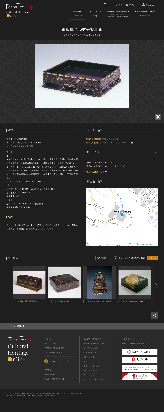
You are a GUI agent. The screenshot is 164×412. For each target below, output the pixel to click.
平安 (16, 146)
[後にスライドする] (155, 285)
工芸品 (9, 146)
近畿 (23, 146)
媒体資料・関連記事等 (92, 339)
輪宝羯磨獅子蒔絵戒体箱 (27, 301)
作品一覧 (77, 14)
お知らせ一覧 (88, 357)
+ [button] (89, 191)
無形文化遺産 (49, 374)
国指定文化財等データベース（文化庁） (104, 142)
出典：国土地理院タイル (149, 244)
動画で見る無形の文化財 (54, 379)
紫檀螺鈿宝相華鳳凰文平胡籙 (99, 301)
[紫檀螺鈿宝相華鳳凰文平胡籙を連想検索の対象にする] (85, 301)
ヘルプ (86, 361)
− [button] (89, 195)
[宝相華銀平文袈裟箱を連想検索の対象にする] (50, 301)
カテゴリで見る (94, 14)
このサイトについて (125, 4)
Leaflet (138, 244)
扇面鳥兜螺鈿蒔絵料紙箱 (133, 301)
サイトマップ (88, 375)
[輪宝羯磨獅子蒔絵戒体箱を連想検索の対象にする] (14, 301)
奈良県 (30, 146)
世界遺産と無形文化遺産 (118, 14)
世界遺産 (47, 370)
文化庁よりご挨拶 (90, 348)
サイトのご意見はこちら (93, 379)
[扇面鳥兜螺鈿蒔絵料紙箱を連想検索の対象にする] (120, 301)
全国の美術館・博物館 (145, 14)
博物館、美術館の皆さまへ (94, 343)
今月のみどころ (89, 352)
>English (148, 4)
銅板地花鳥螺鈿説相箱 (96, 138)
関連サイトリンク (90, 370)
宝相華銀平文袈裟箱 (61, 301)
